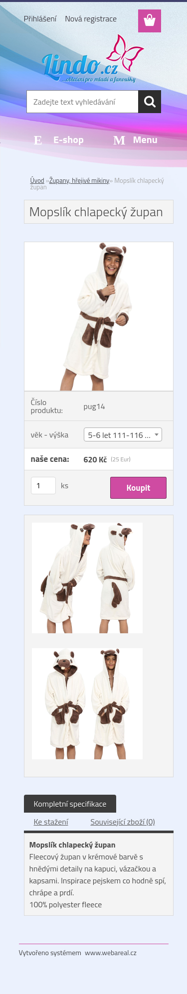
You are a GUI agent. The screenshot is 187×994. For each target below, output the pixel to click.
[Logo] (93, 58)
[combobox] (123, 434)
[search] (149, 101)
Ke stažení (51, 822)
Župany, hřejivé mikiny (79, 180)
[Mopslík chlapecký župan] (98, 246)
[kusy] (43, 485)
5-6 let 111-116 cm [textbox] (121, 435)
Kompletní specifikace (70, 804)
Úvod (37, 180)
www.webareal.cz (111, 952)
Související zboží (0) (122, 822)
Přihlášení (40, 18)
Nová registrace (91, 18)
